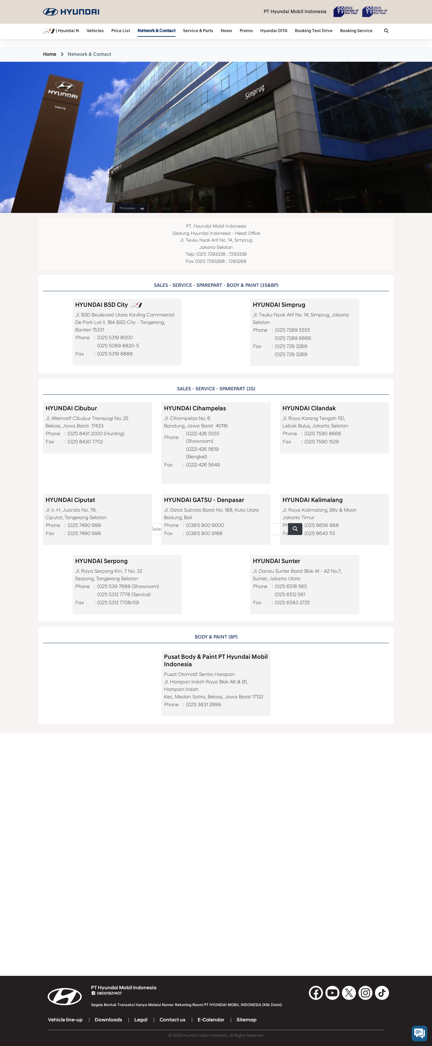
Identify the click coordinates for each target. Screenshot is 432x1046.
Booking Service (356, 31)
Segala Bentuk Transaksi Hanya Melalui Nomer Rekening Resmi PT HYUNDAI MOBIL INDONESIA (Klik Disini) (186, 1004)
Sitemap (247, 1020)
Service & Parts (198, 31)
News (226, 31)
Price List (120, 31)
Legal (140, 1020)
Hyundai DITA (273, 31)
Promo (246, 31)
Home (49, 54)
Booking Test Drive (314, 31)
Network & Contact (156, 31)
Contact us (172, 1020)
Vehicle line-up (65, 1020)
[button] (386, 31)
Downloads (108, 1020)
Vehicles (95, 31)
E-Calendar (211, 1020)
